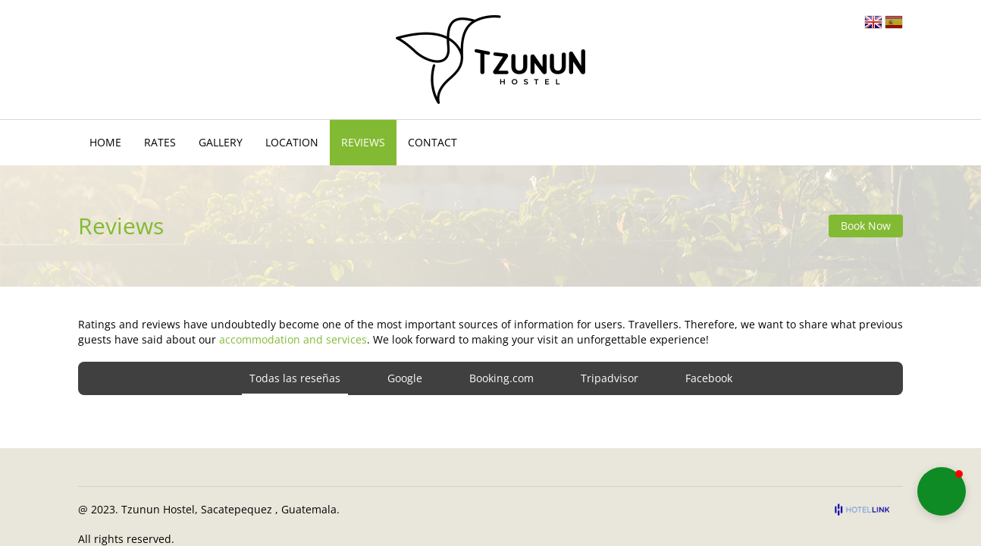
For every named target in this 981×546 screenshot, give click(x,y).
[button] (941, 491)
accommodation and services (293, 339)
